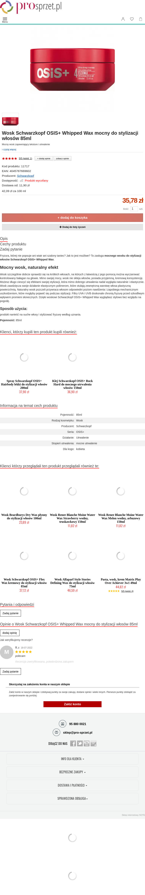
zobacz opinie (62, 158)
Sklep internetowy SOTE (133, 815)
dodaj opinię (9, 632)
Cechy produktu (13, 244)
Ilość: (126, 208)
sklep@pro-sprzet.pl (72, 732)
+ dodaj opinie (43, 158)
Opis (4, 238)
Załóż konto (72, 704)
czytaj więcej (9, 149)
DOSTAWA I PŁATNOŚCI (72, 785)
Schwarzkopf (25, 175)
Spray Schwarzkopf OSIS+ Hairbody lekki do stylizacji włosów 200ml (24, 384)
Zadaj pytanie (11, 249)
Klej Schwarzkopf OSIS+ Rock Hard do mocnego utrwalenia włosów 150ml (72, 384)
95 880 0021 (72, 723)
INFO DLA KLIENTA (72, 759)
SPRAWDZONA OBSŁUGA (72, 798)
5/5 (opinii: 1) (25, 158)
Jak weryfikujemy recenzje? (16, 639)
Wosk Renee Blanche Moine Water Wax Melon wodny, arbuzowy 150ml (120, 518)
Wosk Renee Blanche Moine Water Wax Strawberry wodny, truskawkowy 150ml (72, 518)
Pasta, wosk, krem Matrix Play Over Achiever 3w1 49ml (121, 581)
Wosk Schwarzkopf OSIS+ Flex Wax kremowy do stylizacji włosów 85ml (24, 583)
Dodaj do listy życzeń (73, 227)
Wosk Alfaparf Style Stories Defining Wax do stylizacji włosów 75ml (72, 583)
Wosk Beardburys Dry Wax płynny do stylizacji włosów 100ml (24, 516)
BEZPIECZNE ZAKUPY (72, 772)
